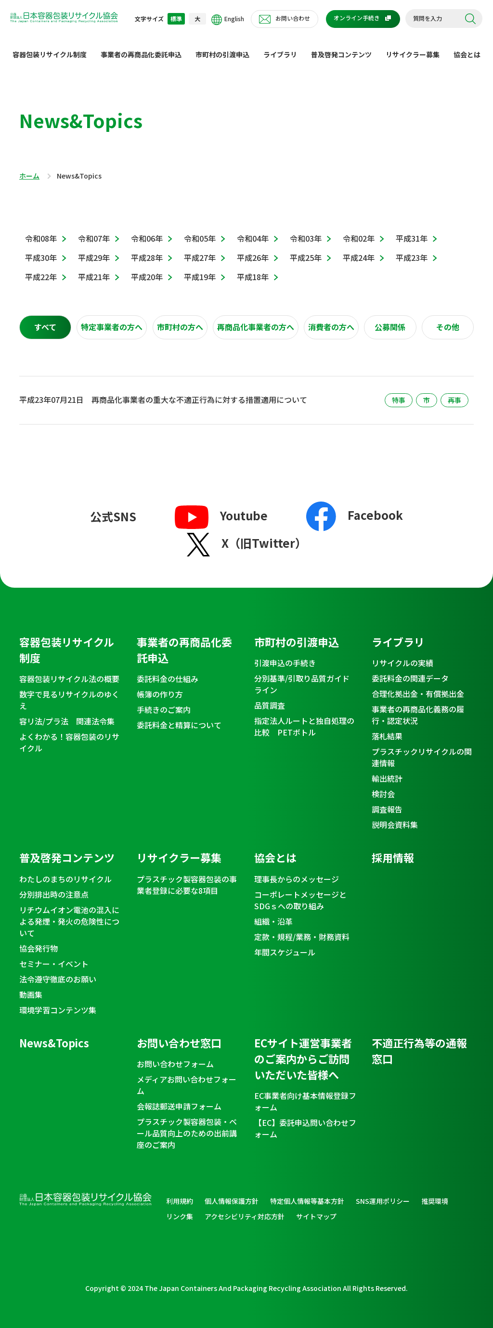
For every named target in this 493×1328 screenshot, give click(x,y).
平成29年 (94, 250)
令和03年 (306, 230)
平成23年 (412, 250)
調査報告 (387, 801)
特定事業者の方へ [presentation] (112, 319)
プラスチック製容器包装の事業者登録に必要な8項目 (187, 877)
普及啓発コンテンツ (341, 47)
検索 (470, 18)
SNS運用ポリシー (383, 1193)
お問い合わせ (292, 18)
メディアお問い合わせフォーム (186, 1077)
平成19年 (200, 269)
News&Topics (54, 1035)
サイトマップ (316, 1208)
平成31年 (412, 230)
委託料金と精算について (179, 717)
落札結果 (387, 728)
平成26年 (253, 250)
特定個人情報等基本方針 (307, 1193)
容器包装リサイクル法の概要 (69, 671)
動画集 (30, 987)
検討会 (383, 786)
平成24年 (359, 250)
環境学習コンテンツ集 (57, 1002)
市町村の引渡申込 (222, 47)
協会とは (467, 47)
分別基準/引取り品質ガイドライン (302, 676)
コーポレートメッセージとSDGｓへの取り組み (300, 892)
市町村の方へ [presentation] (180, 319)
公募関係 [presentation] (390, 319)
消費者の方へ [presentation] (331, 319)
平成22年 (41, 269)
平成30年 (41, 250)
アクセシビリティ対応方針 (245, 1208)
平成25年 (306, 250)
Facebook (354, 507)
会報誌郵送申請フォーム (179, 1098)
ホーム (29, 168)
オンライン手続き (357, 17)
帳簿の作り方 (160, 686)
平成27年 (200, 250)
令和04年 (253, 230)
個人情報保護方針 (232, 1193)
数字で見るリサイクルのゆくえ (69, 692)
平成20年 (147, 269)
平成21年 (94, 269)
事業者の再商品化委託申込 (141, 47)
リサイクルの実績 (402, 655)
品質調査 (269, 697)
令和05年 (200, 230)
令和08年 (41, 230)
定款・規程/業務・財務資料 (302, 929)
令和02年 (359, 230)
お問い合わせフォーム (175, 1056)
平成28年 (147, 250)
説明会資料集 (395, 817)
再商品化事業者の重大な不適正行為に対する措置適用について (199, 392)
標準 (176, 18)
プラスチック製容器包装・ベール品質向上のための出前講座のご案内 (187, 1125)
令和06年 (147, 230)
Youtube (221, 507)
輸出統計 (387, 770)
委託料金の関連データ (410, 670)
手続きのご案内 (164, 702)
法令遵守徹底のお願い (57, 971)
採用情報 (393, 849)
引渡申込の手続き (285, 655)
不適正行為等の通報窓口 (419, 1042)
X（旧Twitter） (247, 535)
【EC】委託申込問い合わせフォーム (305, 1120)
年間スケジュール (284, 944)
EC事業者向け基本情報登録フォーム (305, 1093)
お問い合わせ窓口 (179, 1035)
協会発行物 (38, 940)
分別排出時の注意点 (54, 886)
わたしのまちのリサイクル (65, 871)
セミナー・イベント (54, 956)
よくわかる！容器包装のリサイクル (69, 734)
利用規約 (179, 1193)
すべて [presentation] (45, 319)
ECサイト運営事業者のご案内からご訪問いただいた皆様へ (303, 1050)
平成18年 (253, 269)
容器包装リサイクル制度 (50, 47)
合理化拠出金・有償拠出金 (418, 686)
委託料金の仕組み (167, 671)
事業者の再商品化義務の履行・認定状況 (418, 707)
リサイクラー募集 (413, 47)
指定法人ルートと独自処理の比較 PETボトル (304, 718)
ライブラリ (280, 47)
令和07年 (94, 230)
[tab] (45, 320)
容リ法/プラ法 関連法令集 (67, 713)
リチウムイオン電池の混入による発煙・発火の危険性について (69, 913)
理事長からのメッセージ (296, 871)
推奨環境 (434, 1193)
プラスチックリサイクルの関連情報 (422, 749)
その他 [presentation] (447, 319)
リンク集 (179, 1208)
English (227, 19)
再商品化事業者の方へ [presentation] (255, 319)
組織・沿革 (273, 913)
